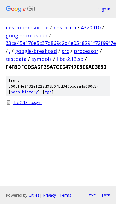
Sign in (104, 9)
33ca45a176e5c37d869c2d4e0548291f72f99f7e (61, 43)
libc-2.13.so (70, 59)
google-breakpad (27, 35)
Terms (65, 195)
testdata (16, 59)
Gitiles (34, 195)
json (105, 194)
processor (86, 51)
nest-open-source (27, 27)
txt (92, 194)
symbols (41, 59)
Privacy (49, 195)
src (65, 51)
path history (24, 92)
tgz (48, 92)
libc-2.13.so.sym (27, 102)
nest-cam (64, 27)
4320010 (91, 27)
